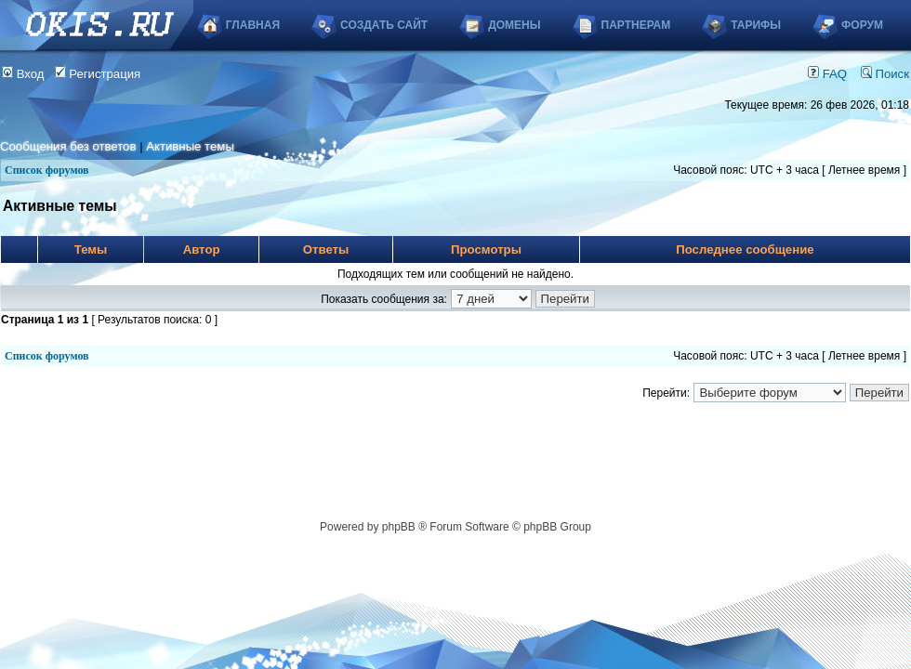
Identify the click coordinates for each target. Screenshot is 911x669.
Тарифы (756, 25)
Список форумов (47, 170)
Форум (862, 25)
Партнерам (636, 25)
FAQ (827, 74)
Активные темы (190, 146)
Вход (23, 74)
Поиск (885, 74)
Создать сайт (384, 25)
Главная (253, 25)
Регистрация (98, 74)
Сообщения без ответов (68, 146)
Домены (514, 25)
